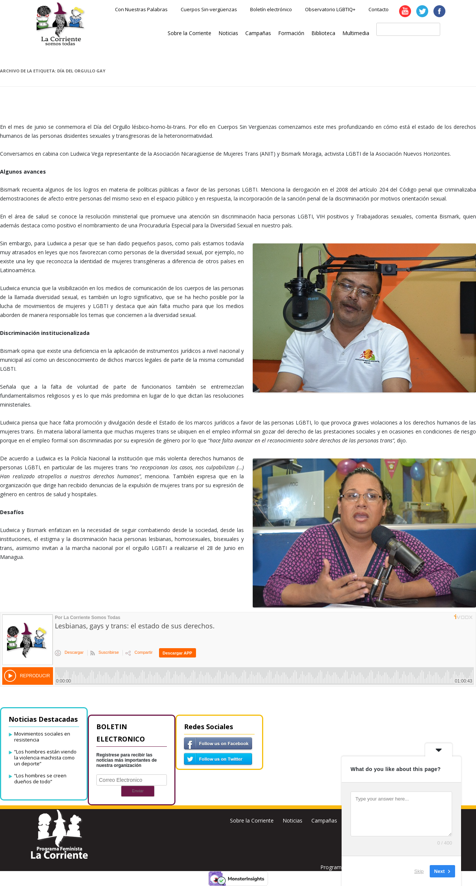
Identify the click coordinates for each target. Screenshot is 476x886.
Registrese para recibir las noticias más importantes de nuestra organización (126, 760)
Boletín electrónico (271, 9)
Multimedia (355, 33)
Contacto (378, 9)
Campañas (258, 33)
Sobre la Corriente (189, 33)
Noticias (228, 33)
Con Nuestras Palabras (141, 9)
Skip (419, 871)
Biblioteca (323, 33)
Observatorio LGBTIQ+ (330, 9)
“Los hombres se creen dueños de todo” (40, 778)
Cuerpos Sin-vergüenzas (209, 9)
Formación (291, 33)
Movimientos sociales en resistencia (42, 737)
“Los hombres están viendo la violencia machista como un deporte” (45, 758)
